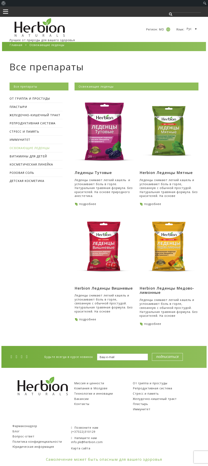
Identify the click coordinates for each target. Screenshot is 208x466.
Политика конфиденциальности (37, 441)
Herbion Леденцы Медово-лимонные (167, 290)
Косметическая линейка (31, 164)
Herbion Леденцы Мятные (166, 172)
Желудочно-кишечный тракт (35, 115)
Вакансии (81, 399)
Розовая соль (22, 173)
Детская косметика (27, 181)
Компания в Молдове (91, 388)
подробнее (87, 204)
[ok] (28, 357)
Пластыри (18, 107)
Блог (16, 431)
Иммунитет (20, 140)
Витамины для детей (28, 156)
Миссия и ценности (89, 383)
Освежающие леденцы (30, 148)
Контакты (81, 404)
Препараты (142, 378)
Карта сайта (80, 448)
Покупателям (23, 421)
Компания (82, 378)
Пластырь (140, 404)
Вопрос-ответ (23, 436)
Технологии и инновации (93, 393)
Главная (16, 45)
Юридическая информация (33, 447)
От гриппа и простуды (30, 98)
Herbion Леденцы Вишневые (104, 288)
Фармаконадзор (24, 426)
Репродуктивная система (32, 123)
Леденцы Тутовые (93, 172)
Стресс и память (24, 131)
